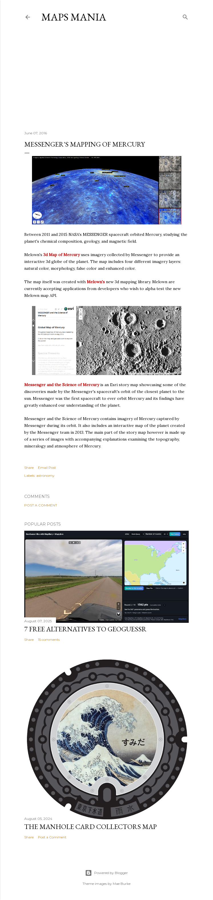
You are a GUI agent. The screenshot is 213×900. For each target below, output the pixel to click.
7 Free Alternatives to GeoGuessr (85, 629)
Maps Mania (73, 17)
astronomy (45, 475)
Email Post (47, 467)
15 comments (49, 639)
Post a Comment (40, 505)
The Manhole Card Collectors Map (90, 826)
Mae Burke (121, 883)
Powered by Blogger (106, 872)
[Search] (185, 15)
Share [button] (29, 467)
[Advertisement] (106, 77)
